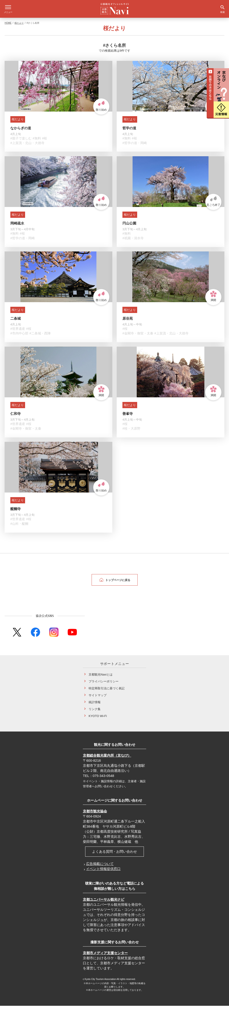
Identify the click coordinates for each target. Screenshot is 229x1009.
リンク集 (95, 712)
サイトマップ (98, 698)
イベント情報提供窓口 (103, 872)
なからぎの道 (20, 131)
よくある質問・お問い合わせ (114, 855)
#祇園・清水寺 (133, 241)
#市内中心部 (19, 336)
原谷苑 (127, 322)
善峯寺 (127, 417)
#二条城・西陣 (40, 336)
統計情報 (95, 705)
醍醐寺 (15, 512)
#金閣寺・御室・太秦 (137, 336)
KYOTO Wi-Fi (98, 719)
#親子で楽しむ (21, 141)
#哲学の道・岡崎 (134, 146)
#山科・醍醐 (19, 527)
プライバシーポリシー (104, 684)
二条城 (15, 322)
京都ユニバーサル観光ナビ (103, 903)
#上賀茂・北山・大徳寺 (27, 146)
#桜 (44, 141)
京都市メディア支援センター (105, 956)
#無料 (37, 141)
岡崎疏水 (17, 226)
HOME (8, 26)
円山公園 (129, 226)
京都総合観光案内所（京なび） (107, 759)
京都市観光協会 (95, 814)
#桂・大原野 (131, 432)
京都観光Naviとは (101, 677)
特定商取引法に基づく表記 (107, 691)
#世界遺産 (17, 332)
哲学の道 (129, 131)
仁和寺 (15, 417)
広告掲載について (100, 867)
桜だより (19, 26)
